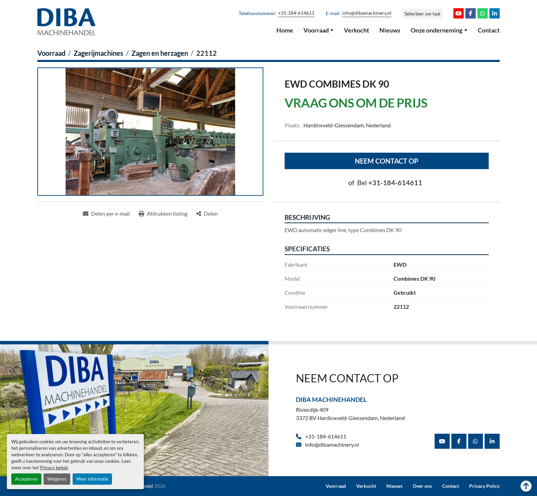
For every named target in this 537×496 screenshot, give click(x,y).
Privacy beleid (53, 467)
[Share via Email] (106, 213)
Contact (489, 30)
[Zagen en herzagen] (160, 53)
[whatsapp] (482, 13)
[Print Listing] (163, 213)
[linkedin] (494, 13)
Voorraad (316, 30)
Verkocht (356, 30)
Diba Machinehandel (331, 399)
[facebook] (470, 13)
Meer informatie (92, 479)
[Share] (207, 213)
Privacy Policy (484, 486)
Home (284, 30)
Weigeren (56, 479)
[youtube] (458, 13)
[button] (318, 30)
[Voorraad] (51, 53)
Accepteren (26, 479)
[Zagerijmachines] (98, 53)
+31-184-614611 (296, 13)
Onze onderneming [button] (436, 30)
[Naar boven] (526, 486)
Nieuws (389, 30)
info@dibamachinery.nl (366, 13)
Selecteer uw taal (422, 13)
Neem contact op (387, 161)
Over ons (422, 486)
